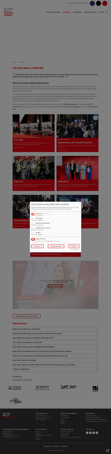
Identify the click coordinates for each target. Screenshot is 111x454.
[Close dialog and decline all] (80, 203)
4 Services (39, 230)
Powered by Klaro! (75, 249)
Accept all (37, 246)
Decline (73, 246)
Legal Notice (68, 209)
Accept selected (56, 246)
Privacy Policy (51, 209)
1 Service (39, 234)
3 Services (39, 220)
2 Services (39, 216)
